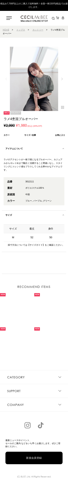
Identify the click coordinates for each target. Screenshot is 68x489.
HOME (6, 29)
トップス (20, 29)
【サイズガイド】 (36, 245)
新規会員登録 (34, 457)
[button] (61, 79)
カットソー (37, 29)
